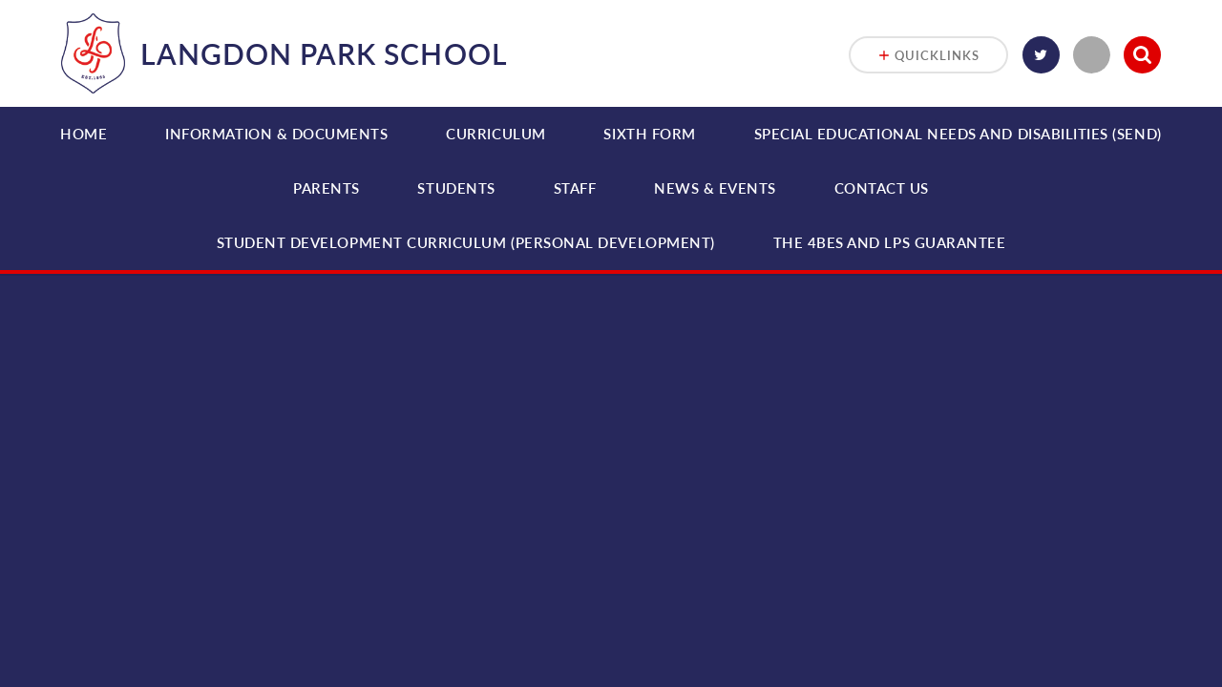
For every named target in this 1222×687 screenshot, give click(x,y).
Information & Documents (276, 133)
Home (83, 133)
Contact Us (881, 188)
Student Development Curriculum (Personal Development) (466, 242)
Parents (326, 188)
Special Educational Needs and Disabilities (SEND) (958, 133)
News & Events (715, 188)
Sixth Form (649, 133)
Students (456, 188)
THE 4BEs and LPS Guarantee (889, 242)
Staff (575, 188)
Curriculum (495, 133)
